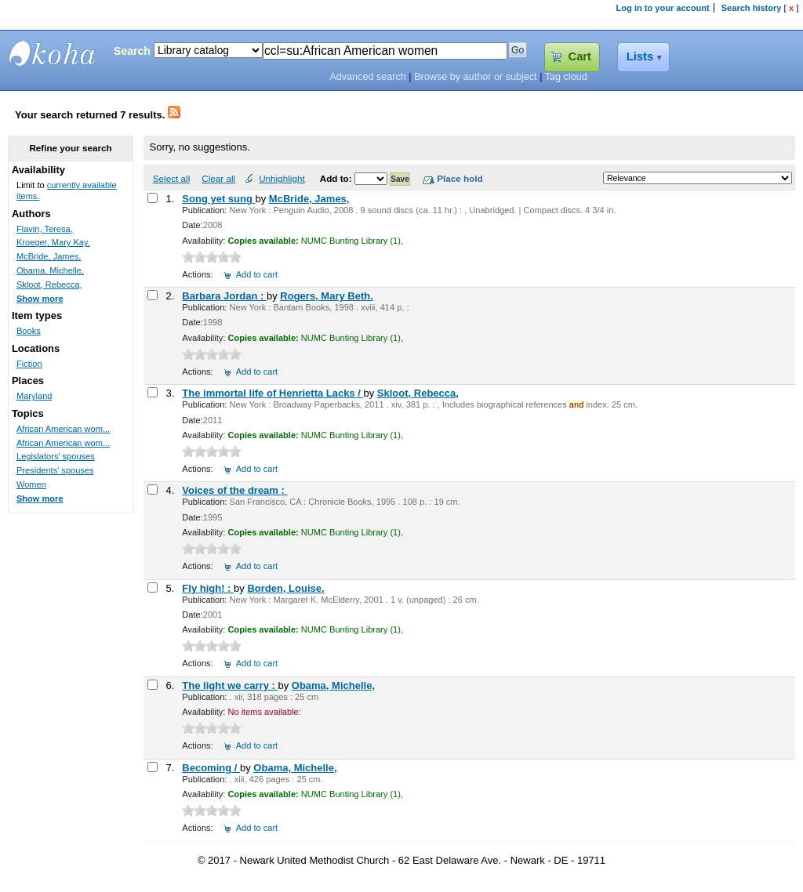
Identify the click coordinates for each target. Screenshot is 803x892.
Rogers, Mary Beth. (326, 296)
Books (28, 330)
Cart (580, 56)
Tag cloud (566, 76)
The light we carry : (230, 685)
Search (132, 51)
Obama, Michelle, (333, 685)
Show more (40, 298)
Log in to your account (663, 8)
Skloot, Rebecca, (418, 393)
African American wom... (63, 428)
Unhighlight (281, 178)
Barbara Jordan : (224, 296)
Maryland (34, 396)
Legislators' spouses (55, 456)
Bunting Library (52, 53)
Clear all (218, 178)
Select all (171, 178)
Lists (640, 56)
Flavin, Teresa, (44, 229)
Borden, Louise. (285, 588)
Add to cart (257, 274)
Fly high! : (208, 588)
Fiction (29, 363)
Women (31, 484)
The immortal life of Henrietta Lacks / (272, 393)
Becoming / (211, 768)
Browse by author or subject (475, 76)
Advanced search (367, 76)
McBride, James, (309, 199)
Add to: (337, 178)
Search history (751, 8)
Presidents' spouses (55, 470)
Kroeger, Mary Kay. (53, 242)
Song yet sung (218, 199)
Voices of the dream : (234, 490)
